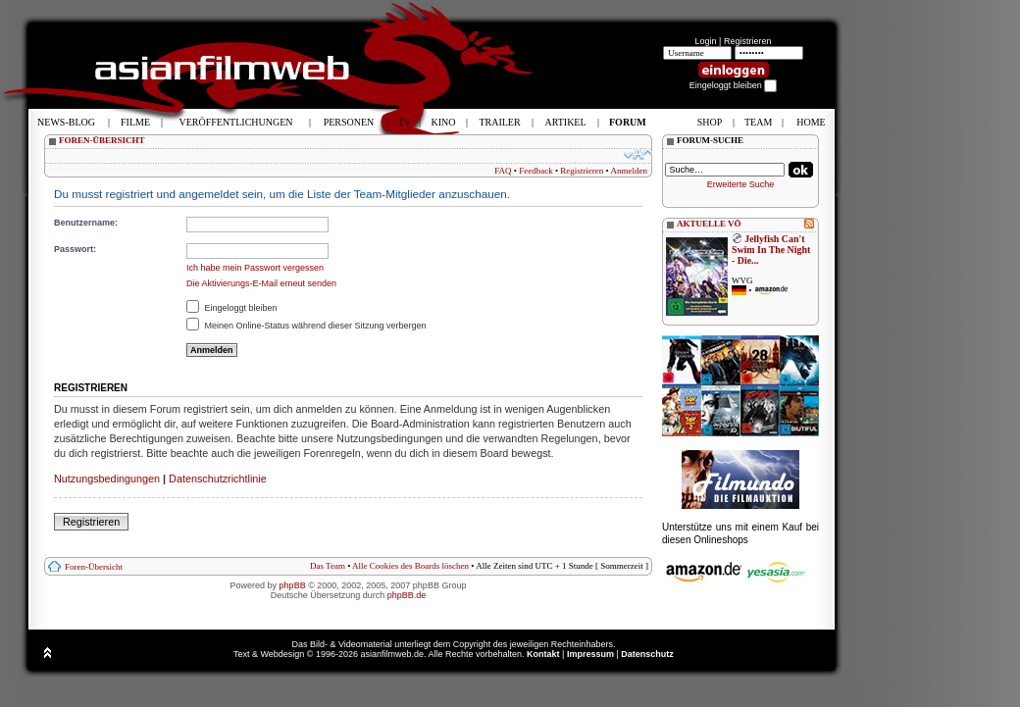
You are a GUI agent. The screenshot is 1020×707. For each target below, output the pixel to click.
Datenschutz (647, 654)
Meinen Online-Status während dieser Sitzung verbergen (306, 325)
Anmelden (629, 171)
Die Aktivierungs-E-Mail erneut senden (261, 283)
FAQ (502, 171)
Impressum (590, 654)
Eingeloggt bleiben (232, 308)
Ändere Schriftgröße (638, 154)
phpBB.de (407, 595)
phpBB (293, 585)
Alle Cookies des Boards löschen (410, 566)
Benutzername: (86, 222)
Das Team (327, 566)
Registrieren (748, 41)
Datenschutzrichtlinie (218, 478)
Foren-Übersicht (94, 567)
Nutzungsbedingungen (107, 478)
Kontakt (543, 654)
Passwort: (75, 249)
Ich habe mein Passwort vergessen (255, 268)
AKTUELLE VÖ (709, 223)
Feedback (535, 171)
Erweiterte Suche (741, 184)
